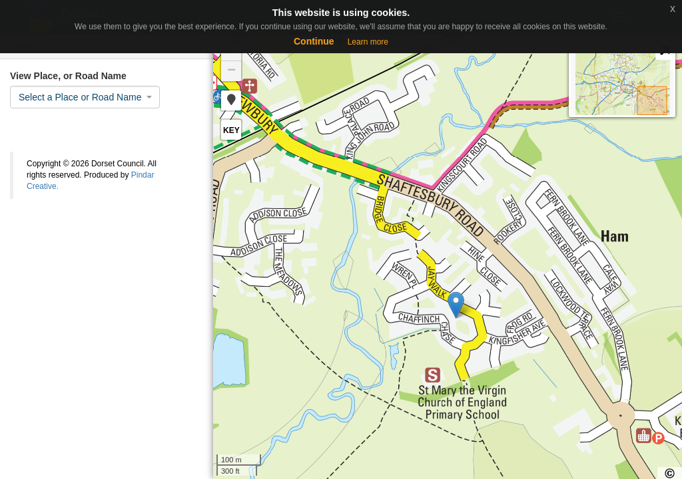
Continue (314, 41)
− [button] (231, 71)
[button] (231, 100)
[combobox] (85, 97)
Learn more (368, 42)
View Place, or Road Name (68, 76)
